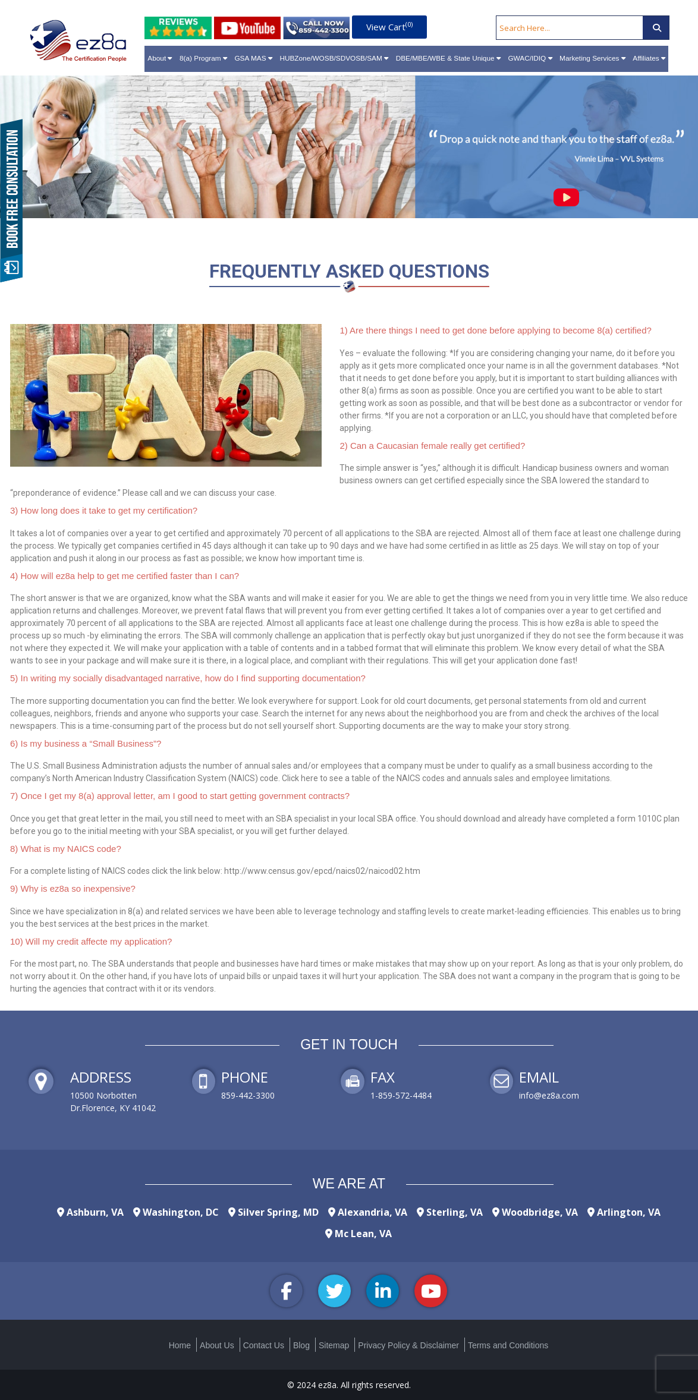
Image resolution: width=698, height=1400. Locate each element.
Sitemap (334, 1345)
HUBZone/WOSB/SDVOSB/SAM (333, 58)
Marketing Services (592, 58)
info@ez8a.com (549, 1095)
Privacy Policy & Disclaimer (408, 1345)
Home (180, 1345)
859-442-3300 (248, 1095)
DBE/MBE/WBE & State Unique (448, 58)
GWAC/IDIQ (530, 58)
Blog (301, 1345)
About (159, 58)
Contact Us (263, 1345)
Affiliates (649, 58)
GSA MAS (253, 58)
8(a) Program (203, 58)
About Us (217, 1345)
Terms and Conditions (508, 1345)
